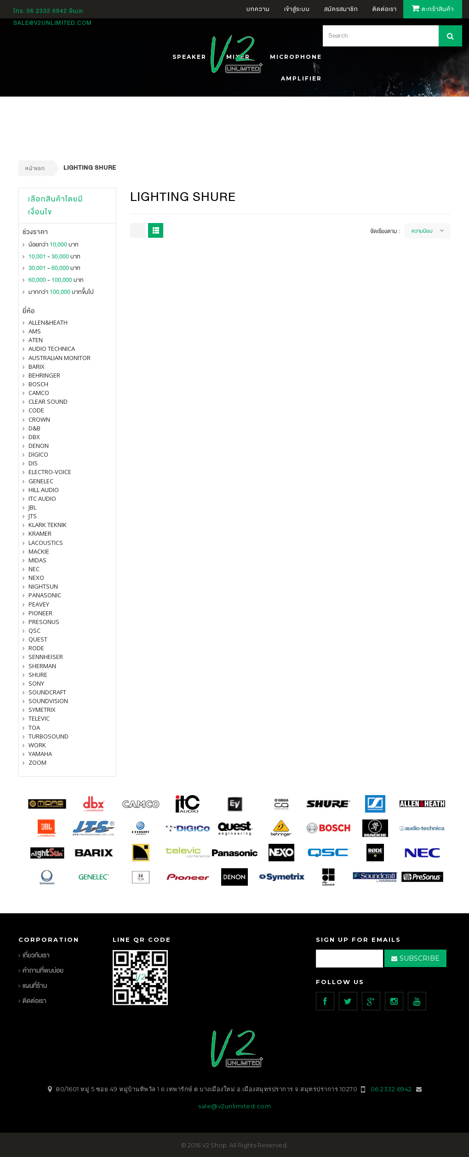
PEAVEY (39, 604)
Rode (36, 648)
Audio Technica (52, 348)
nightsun (43, 586)
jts (33, 516)
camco (39, 393)
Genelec (41, 481)
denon (39, 445)
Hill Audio (44, 490)
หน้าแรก (35, 168)
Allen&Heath (48, 322)
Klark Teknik (48, 525)
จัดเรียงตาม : (385, 231)
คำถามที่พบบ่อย (43, 970)
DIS (33, 463)
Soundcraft (47, 692)
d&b (34, 428)
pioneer (40, 613)
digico (38, 454)
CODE (36, 410)
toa (34, 727)
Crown (39, 419)
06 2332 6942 (48, 11)
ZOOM (37, 762)
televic (39, 718)
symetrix (42, 709)
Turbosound (49, 736)
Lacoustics (46, 542)
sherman (42, 666)
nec (34, 569)
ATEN (36, 340)
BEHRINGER (44, 375)
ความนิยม (422, 230)
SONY (36, 683)
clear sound (48, 401)
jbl (32, 507)
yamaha (40, 754)
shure (38, 674)
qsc (34, 630)
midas (37, 560)
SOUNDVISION (48, 701)
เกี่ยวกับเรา (36, 955)
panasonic (45, 595)
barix (37, 366)
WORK (37, 745)
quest (38, 639)
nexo (36, 577)
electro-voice (50, 472)
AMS (35, 331)
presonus (44, 622)
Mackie (39, 551)
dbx (34, 437)
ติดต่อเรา (34, 1001)
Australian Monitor (60, 358)
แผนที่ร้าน (35, 985)
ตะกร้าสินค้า (433, 9)
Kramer (40, 533)
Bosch (38, 384)
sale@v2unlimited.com (52, 23)
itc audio (42, 498)
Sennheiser (46, 657)
